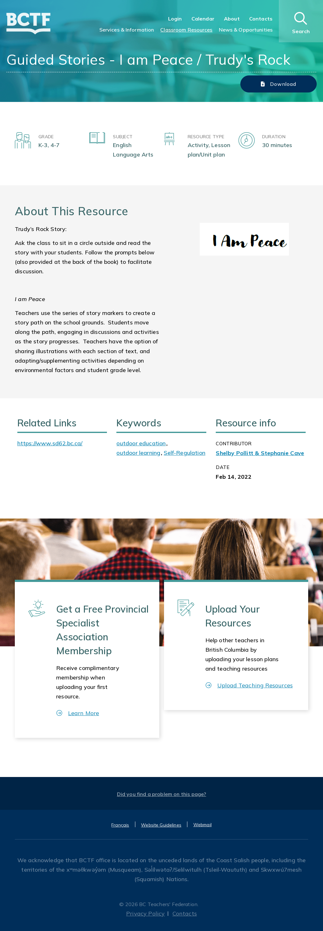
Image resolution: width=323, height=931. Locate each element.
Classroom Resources (186, 30)
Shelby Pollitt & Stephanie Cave (260, 453)
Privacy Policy (145, 913)
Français (120, 825)
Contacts (261, 18)
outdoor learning (138, 452)
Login (175, 18)
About (232, 18)
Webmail (202, 824)
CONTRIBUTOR (233, 444)
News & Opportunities (246, 30)
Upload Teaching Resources (249, 685)
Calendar (202, 18)
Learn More (77, 713)
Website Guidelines (161, 825)
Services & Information (126, 30)
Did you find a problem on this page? (161, 794)
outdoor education (141, 443)
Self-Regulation (184, 452)
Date (222, 467)
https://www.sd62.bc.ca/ (50, 443)
